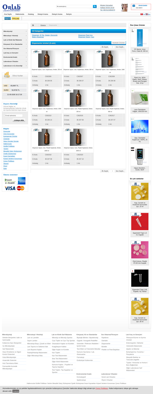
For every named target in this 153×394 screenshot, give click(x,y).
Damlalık (105, 341)
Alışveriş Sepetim (142, 5)
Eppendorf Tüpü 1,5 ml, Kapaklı (140, 234)
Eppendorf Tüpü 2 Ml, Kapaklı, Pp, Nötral (139, 290)
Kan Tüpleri (56, 353)
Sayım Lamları (32, 341)
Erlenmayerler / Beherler (134, 343)
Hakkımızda (7, 144)
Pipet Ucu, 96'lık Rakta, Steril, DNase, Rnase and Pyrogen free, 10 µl (140, 80)
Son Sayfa (120, 47)
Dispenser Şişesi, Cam (86, 37)
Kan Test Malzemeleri (59, 356)
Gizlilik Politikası (9, 146)
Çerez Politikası (8, 161)
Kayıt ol (7, 18)
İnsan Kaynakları (9, 156)
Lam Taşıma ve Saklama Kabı (37, 347)
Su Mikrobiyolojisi (8, 346)
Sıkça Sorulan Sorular (11, 141)
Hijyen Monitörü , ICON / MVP (140, 169)
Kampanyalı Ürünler (10, 136)
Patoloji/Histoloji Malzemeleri (37, 353)
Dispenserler (43, 25)
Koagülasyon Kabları (59, 347)
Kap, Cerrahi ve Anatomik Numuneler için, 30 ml (140, 320)
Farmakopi (80, 357)
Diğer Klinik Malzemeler (60, 362)
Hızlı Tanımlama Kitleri (10, 363)
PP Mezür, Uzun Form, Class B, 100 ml (140, 50)
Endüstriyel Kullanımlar (85, 360)
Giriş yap (15, 18)
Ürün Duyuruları (8, 134)
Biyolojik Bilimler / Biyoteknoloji (87, 338)
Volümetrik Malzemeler (134, 346)
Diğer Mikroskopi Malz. (35, 356)
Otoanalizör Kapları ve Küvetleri (63, 344)
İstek (5, 168)
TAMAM (16, 391)
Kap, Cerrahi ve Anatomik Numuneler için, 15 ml (140, 204)
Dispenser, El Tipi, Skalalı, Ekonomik (44, 35)
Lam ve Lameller (33, 338)
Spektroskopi (81, 380)
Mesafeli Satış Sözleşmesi (12, 151)
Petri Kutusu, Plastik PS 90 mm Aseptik (140, 262)
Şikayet (5, 164)
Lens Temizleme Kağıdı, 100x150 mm (140, 110)
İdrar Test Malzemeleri (59, 359)
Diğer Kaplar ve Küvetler (60, 350)
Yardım (5, 149)
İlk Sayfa (104, 47)
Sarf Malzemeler (8, 349)
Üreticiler (6, 139)
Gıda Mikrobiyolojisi (9, 357)
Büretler (104, 347)
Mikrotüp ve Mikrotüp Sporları (62, 338)
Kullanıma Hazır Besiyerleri (11, 343)
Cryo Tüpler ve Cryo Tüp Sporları (63, 341)
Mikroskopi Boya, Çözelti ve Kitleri (39, 344)
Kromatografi (81, 377)
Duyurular (6, 131)
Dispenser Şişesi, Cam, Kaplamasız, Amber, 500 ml (78, 69)
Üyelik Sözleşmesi (9, 154)
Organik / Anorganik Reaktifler (87, 341)
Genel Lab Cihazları (108, 377)
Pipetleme (105, 338)
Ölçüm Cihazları (107, 380)
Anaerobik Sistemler (9, 360)
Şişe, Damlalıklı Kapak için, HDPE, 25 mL (139, 139)
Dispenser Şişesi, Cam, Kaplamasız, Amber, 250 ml (47, 69)
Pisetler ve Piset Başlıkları (111, 350)
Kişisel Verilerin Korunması (12, 159)
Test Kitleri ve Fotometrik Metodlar (88, 349)
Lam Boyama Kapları (34, 350)
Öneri (5, 166)
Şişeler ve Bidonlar (132, 349)
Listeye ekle (19, 120)
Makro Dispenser (38, 37)
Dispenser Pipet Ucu (85, 35)
